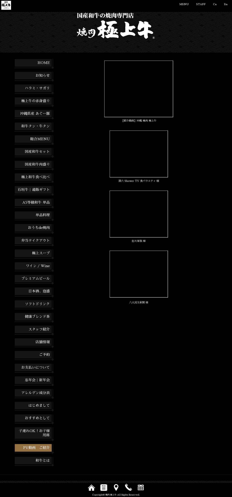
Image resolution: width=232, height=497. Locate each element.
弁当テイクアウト (35, 240)
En (225, 4)
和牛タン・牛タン (35, 126)
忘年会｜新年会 (37, 380)
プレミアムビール (35, 278)
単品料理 (43, 215)
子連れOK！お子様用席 (34, 433)
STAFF (201, 4)
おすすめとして (37, 418)
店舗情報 (43, 342)
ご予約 (44, 354)
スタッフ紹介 (39, 329)
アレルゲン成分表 (35, 393)
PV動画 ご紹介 (36, 448)
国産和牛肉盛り (37, 164)
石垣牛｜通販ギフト (34, 190)
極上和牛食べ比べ (35, 177)
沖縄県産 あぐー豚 (35, 113)
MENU (184, 4)
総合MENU (40, 139)
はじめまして (39, 405)
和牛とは (43, 460)
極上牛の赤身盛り (35, 101)
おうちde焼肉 (39, 228)
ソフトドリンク (37, 304)
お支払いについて (35, 367)
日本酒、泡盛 (39, 291)
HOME (43, 63)
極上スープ (41, 253)
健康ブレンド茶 (37, 316)
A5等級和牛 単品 (36, 202)
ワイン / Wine (38, 266)
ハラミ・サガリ (37, 88)
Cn (215, 4)
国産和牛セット (37, 151)
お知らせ (43, 75)
